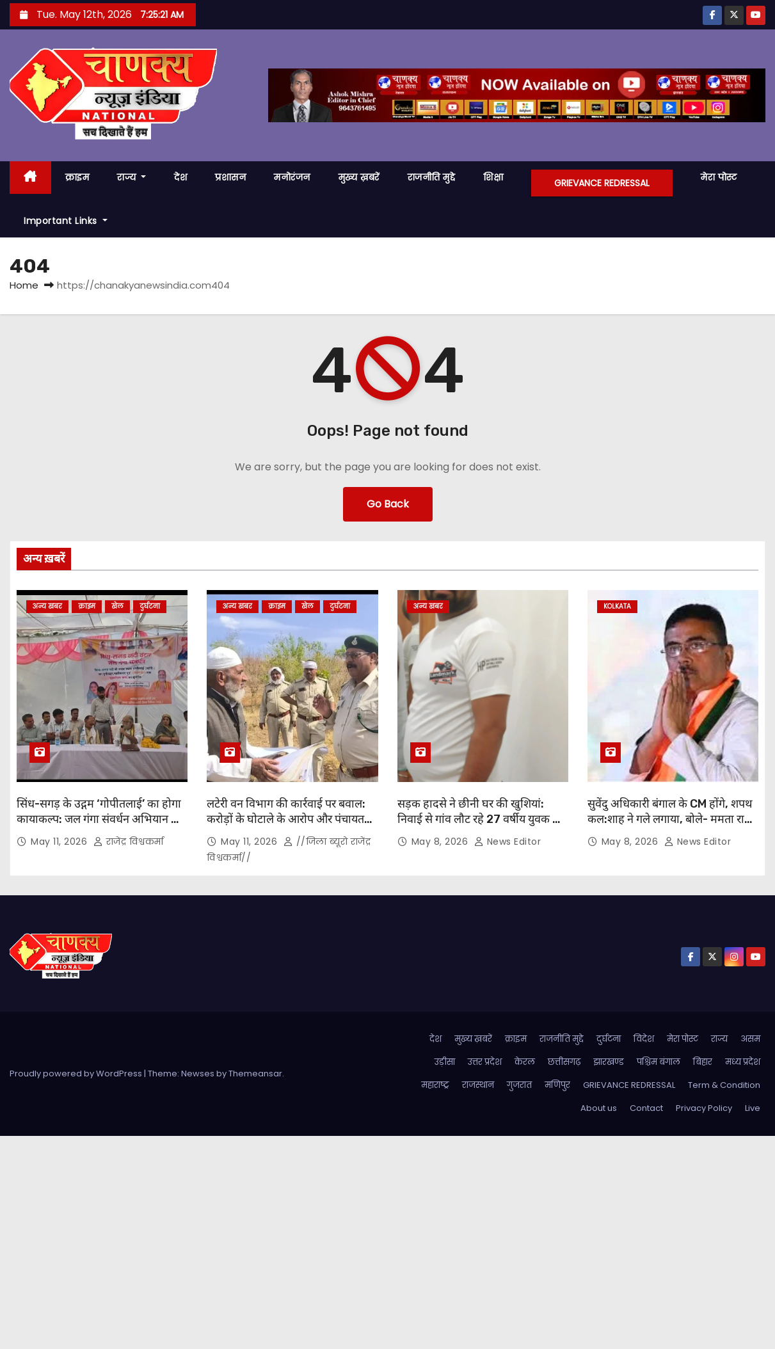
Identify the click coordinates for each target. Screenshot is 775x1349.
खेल (117, 606)
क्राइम (77, 177)
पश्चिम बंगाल (658, 1062)
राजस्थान (478, 1085)
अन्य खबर (47, 606)
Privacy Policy (704, 1108)
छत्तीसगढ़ (564, 1062)
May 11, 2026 (60, 841)
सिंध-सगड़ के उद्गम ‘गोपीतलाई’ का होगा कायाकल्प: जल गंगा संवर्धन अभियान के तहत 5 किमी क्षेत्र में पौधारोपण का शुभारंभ (99, 827)
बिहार (702, 1062)
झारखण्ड (608, 1062)
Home (24, 285)
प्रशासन (230, 177)
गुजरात (519, 1085)
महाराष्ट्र (435, 1085)
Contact (646, 1108)
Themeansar (255, 1073)
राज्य (131, 177)
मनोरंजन (292, 177)
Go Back (388, 504)
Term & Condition (724, 1085)
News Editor (507, 841)
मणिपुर (557, 1085)
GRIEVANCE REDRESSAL (602, 183)
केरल (525, 1062)
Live (752, 1108)
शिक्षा (493, 177)
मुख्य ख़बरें (359, 177)
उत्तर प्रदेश (485, 1062)
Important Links (66, 220)
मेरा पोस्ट (719, 177)
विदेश (644, 1039)
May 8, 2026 (441, 841)
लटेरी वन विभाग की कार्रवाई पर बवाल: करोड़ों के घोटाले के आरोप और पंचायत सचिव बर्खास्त (286, 819)
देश (180, 177)
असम (750, 1039)
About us (598, 1108)
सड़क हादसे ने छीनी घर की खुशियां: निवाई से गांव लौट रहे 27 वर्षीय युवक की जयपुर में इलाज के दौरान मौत (480, 819)
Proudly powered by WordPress (77, 1073)
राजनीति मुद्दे (432, 177)
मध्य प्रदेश (742, 1062)
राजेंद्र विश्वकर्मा (128, 841)
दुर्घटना (150, 606)
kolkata (617, 606)
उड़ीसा (445, 1062)
